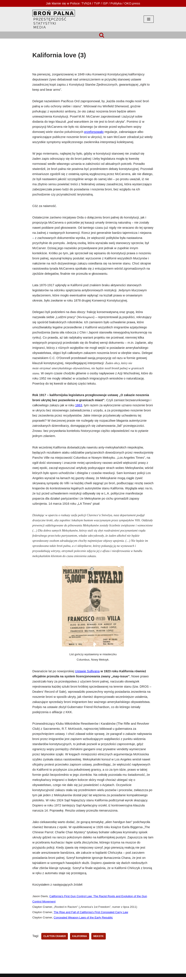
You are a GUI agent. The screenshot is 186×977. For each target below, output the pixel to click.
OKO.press (132, 3)
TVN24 (86, 3)
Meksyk (98, 936)
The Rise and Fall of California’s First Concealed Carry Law (91, 912)
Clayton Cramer (54, 936)
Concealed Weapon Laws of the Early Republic (83, 917)
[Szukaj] (101, 35)
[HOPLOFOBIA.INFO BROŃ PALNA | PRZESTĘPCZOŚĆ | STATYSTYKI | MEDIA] (53, 19)
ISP (105, 3)
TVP (97, 3)
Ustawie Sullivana (87, 671)
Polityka (116, 3)
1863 (78, 405)
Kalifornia (79, 936)
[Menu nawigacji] (149, 19)
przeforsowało (94, 132)
